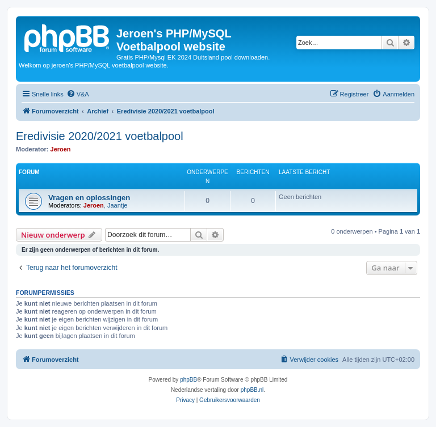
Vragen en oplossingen (89, 197)
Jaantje (117, 205)
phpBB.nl (252, 390)
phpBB (188, 380)
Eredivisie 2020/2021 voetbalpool (99, 136)
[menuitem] (77, 94)
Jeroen (61, 149)
